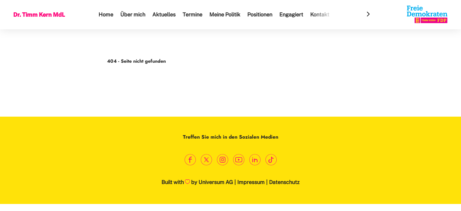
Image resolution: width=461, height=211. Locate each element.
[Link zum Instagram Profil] (222, 159)
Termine (193, 14)
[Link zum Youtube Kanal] (238, 159)
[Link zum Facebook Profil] (190, 159)
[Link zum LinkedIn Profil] (254, 159)
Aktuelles (164, 14)
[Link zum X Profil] (206, 159)
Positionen (260, 14)
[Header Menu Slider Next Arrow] (369, 14)
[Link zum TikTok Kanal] (271, 159)
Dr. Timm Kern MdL (39, 14)
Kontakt (320, 14)
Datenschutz (284, 182)
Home (106, 14)
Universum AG (215, 182)
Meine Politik (225, 14)
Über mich (133, 14)
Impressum (251, 182)
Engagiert (292, 14)
